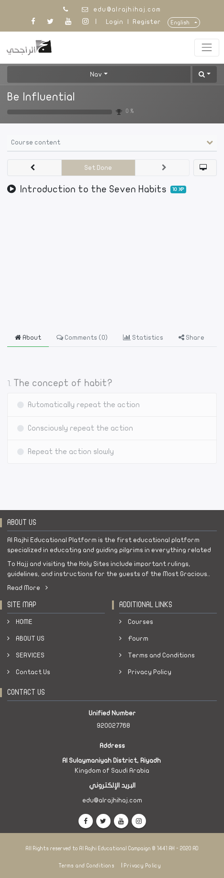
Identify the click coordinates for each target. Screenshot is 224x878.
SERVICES (30, 655)
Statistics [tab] (143, 337)
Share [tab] (191, 337)
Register (147, 21)
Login (114, 21)
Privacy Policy (149, 672)
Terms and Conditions (161, 655)
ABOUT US (30, 638)
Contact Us (33, 672)
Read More (27, 587)
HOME (24, 621)
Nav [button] (96, 74)
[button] (204, 74)
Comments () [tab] (82, 337)
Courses (140, 621)
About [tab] (28, 337)
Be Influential (41, 97)
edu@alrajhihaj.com (127, 9)
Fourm (138, 638)
